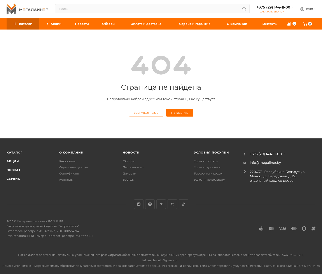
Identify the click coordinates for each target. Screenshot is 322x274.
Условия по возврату (209, 179)
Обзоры (129, 161)
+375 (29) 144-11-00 (273, 7)
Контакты (66, 179)
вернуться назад (146, 112)
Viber (172, 204)
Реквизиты (67, 161)
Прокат (14, 170)
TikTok (183, 204)
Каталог (15, 152)
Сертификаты (69, 173)
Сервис (13, 178)
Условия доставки (207, 167)
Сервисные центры (73, 167)
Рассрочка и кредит (209, 173)
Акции (13, 161)
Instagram (150, 204)
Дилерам (129, 173)
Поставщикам (133, 167)
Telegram (161, 204)
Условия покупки (211, 152)
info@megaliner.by (265, 163)
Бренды (128, 179)
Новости (131, 152)
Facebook (139, 204)
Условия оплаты (206, 161)
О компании (71, 152)
